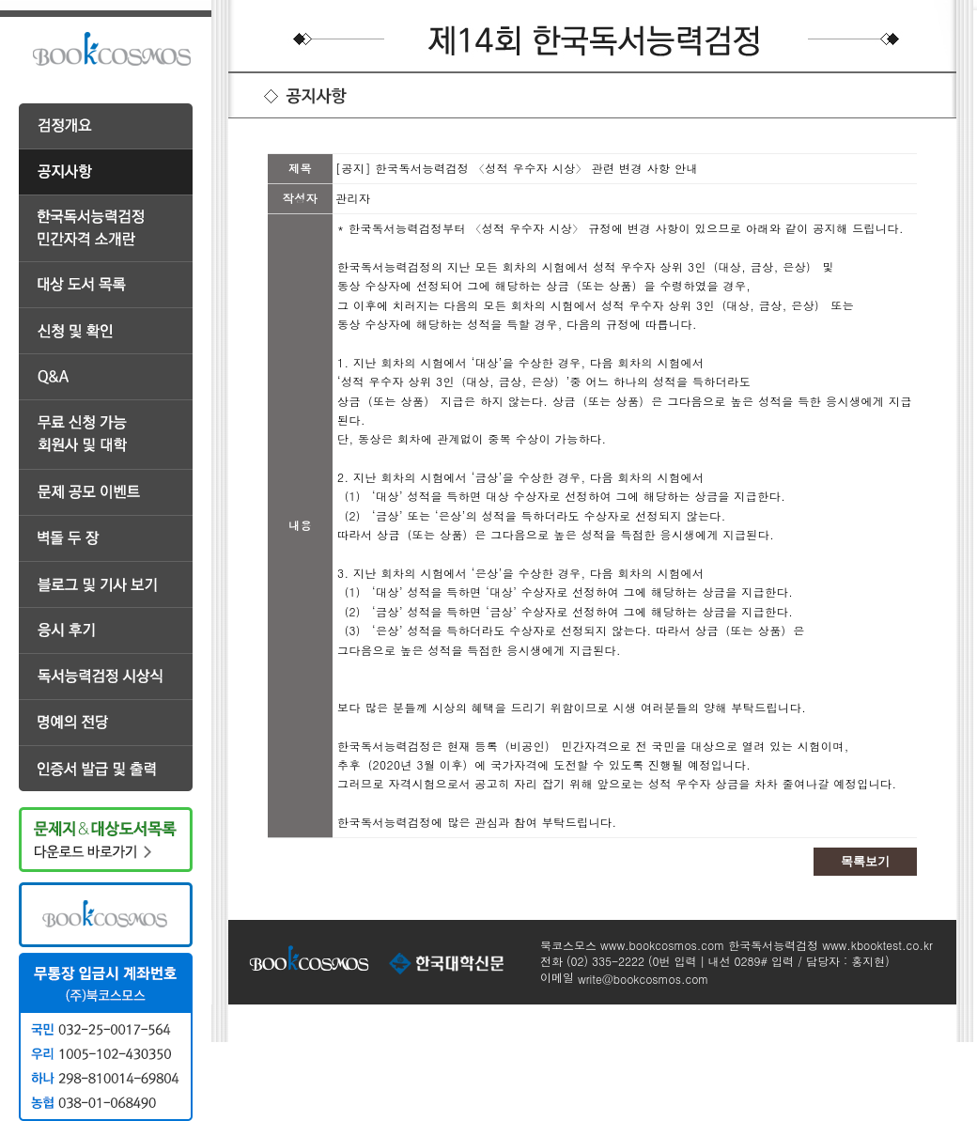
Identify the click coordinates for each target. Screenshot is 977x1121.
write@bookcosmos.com (643, 979)
